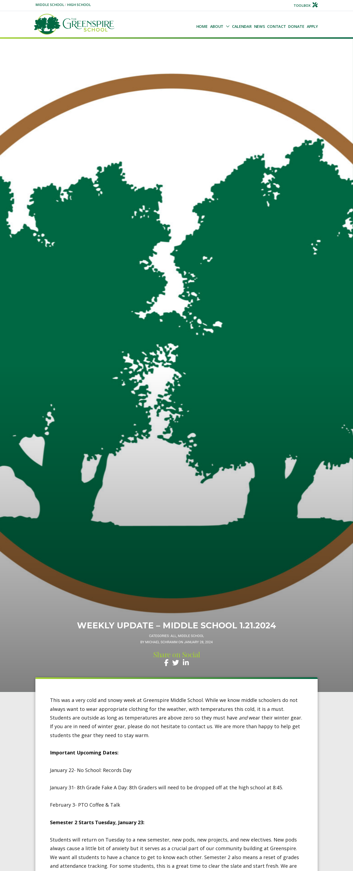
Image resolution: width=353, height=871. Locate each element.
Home (202, 26)
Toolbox (306, 5)
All (173, 636)
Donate (296, 26)
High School (79, 4)
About (217, 26)
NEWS (259, 26)
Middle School (50, 4)
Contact (276, 26)
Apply (312, 26)
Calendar (242, 26)
